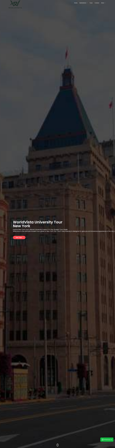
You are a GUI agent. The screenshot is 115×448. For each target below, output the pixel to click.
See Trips (19, 237)
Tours (91, 3)
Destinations (83, 3)
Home (75, 3)
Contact (97, 3)
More (102, 3)
